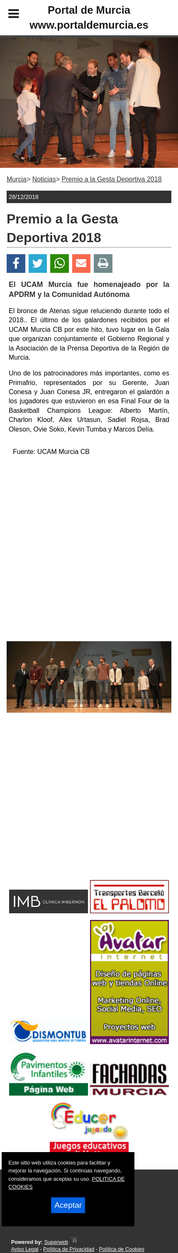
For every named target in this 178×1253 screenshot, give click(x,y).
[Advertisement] (75, 811)
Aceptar (68, 1205)
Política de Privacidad (68, 1249)
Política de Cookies (121, 1249)
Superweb (56, 1242)
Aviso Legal (25, 1249)
